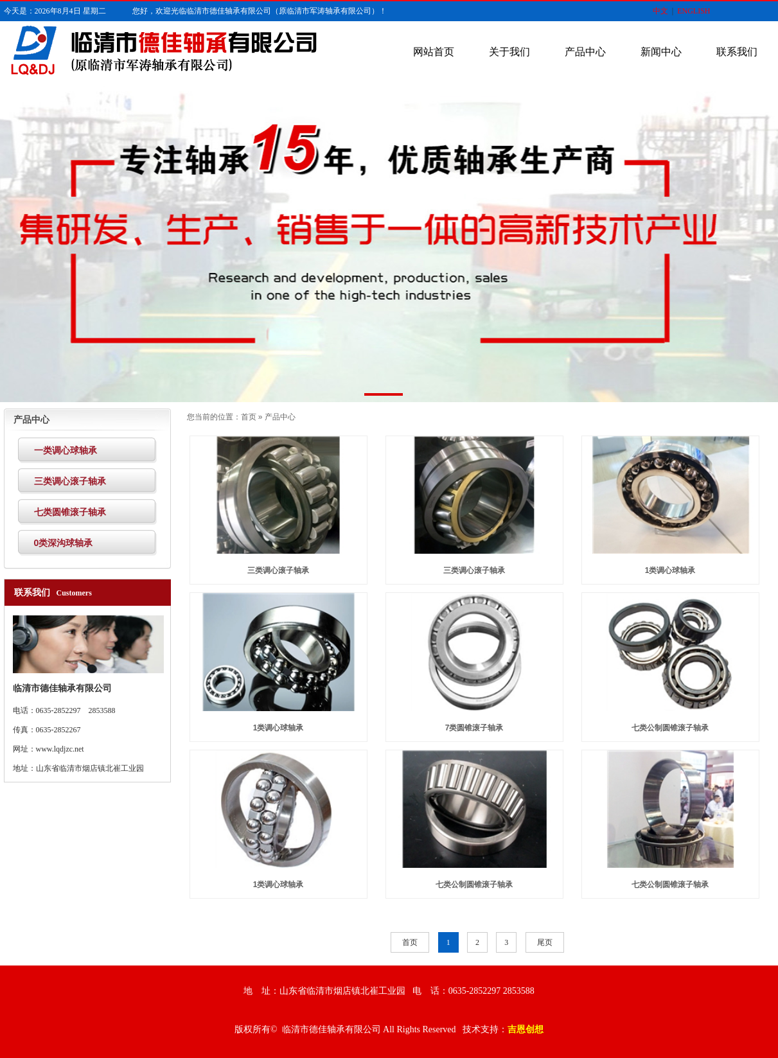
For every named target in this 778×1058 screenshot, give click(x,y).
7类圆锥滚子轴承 (474, 727)
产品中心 (585, 51)
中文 (660, 10)
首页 (248, 416)
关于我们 (509, 51)
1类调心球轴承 (670, 570)
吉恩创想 (526, 1029)
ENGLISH (693, 10)
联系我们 (736, 51)
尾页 (545, 942)
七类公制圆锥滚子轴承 (670, 727)
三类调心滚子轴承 (278, 570)
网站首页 (433, 51)
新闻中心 (661, 51)
